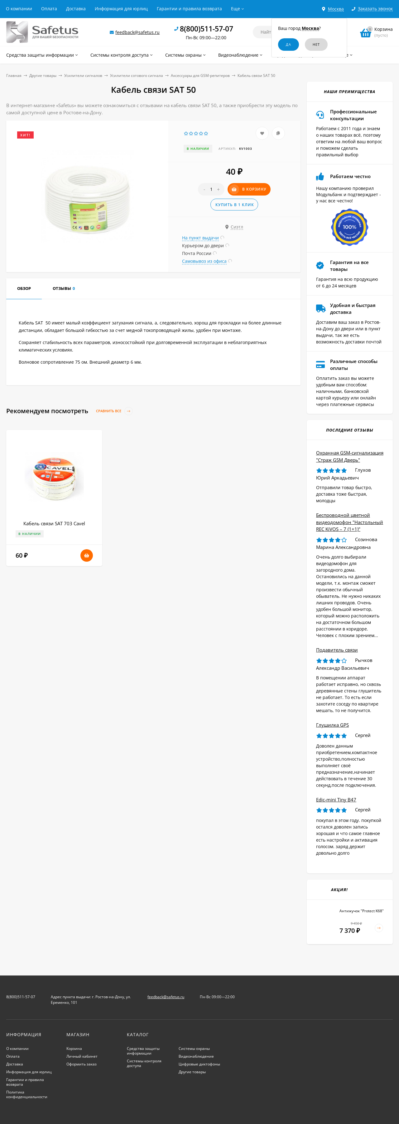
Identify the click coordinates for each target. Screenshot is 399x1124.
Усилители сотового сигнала (136, 75)
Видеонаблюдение (196, 1056)
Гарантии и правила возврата (189, 9)
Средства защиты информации (143, 1051)
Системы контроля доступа (144, 1063)
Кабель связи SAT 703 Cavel (54, 523)
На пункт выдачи (200, 238)
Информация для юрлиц (121, 9)
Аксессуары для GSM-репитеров (200, 75)
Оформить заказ (81, 1064)
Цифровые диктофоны (199, 1064)
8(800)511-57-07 (206, 29)
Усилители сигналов (83, 75)
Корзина (74, 1048)
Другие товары (42, 75)
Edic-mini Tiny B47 (336, 799)
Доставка (76, 9)
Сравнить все (114, 411)
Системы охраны (194, 1048)
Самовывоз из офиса (204, 261)
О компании (19, 9)
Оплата (49, 9)
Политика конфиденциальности (26, 1094)
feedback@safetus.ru (137, 32)
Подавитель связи (337, 650)
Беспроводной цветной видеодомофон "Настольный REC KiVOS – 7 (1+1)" (349, 522)
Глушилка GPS (332, 725)
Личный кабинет (82, 1056)
